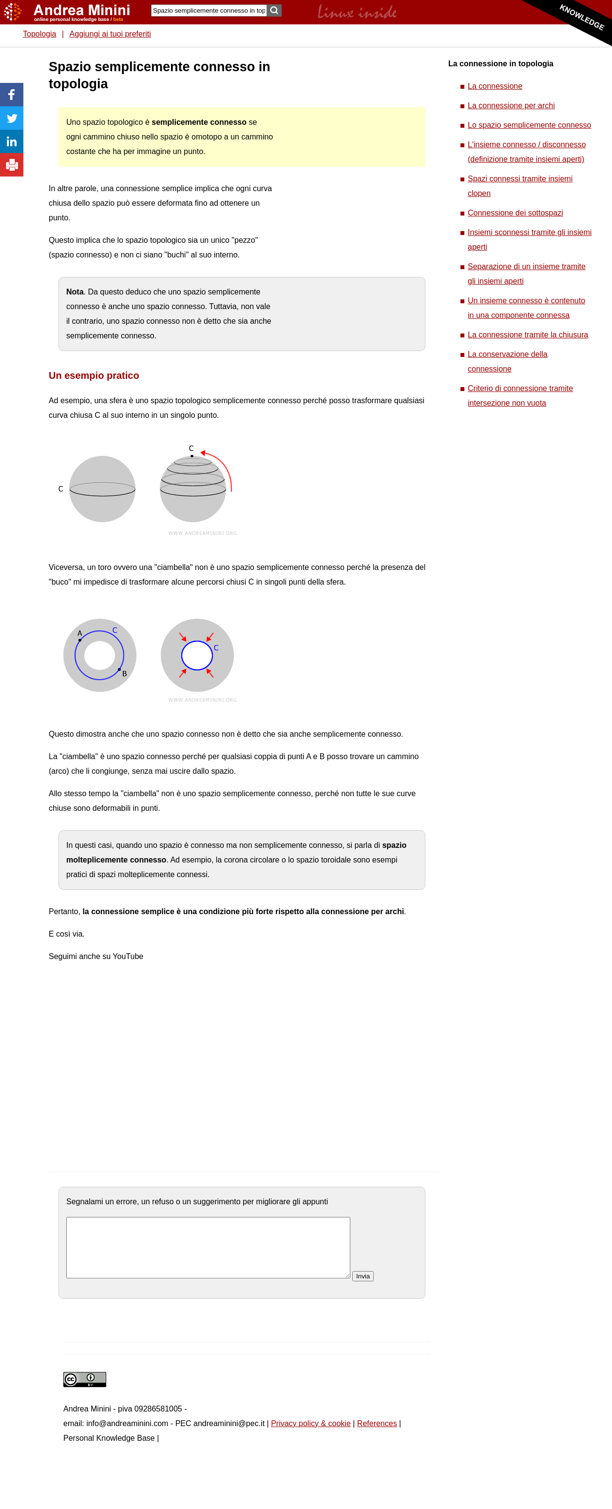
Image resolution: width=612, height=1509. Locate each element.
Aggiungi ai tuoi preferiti (110, 34)
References (377, 1435)
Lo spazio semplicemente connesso (529, 125)
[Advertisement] (346, 205)
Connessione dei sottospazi (515, 213)
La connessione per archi (511, 105)
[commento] (208, 1253)
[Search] (209, 10)
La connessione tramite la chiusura (528, 335)
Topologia (40, 34)
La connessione (495, 86)
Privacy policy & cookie (311, 1435)
